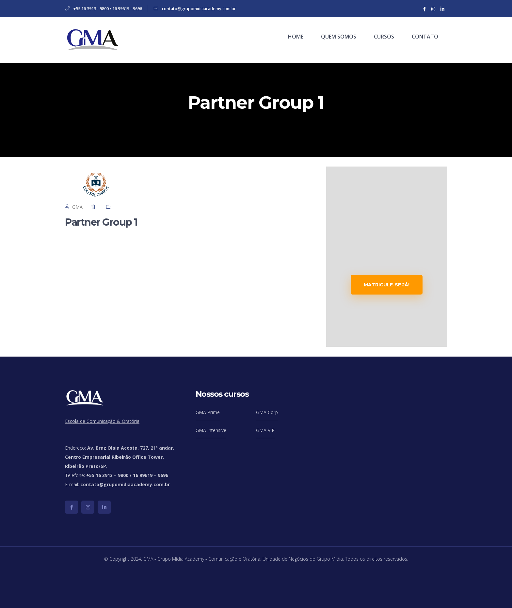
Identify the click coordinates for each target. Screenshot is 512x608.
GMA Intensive (211, 430)
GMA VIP (265, 430)
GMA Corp (267, 412)
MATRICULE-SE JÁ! (386, 285)
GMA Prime (208, 412)
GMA (77, 207)
